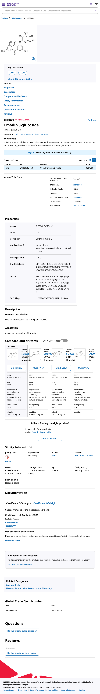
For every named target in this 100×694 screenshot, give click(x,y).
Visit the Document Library (19, 564)
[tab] (6, 18)
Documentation (12, 105)
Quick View (16, 367)
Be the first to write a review (23, 654)
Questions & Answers (15, 109)
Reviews (8, 113)
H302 (54, 455)
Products (4, 18)
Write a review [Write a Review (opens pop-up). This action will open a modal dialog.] (26, 134)
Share (92, 120)
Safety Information (13, 100)
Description (10, 91)
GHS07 (8, 461)
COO (22, 72)
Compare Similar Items (15, 96)
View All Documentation (20, 79)
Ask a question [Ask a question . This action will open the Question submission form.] (41, 134)
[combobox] (50, 10)
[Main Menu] (3, 4)
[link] (8, 690)
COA (12, 72)
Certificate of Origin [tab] (44, 503)
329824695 (77, 197)
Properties (9, 87)
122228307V (10, 526)
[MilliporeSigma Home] (13, 4)
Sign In (31, 152)
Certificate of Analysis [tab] (18, 503)
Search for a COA (12, 540)
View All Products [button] (50, 438)
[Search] (95, 11)
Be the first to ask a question (22, 630)
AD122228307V (11, 522)
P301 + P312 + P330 (84, 455)
